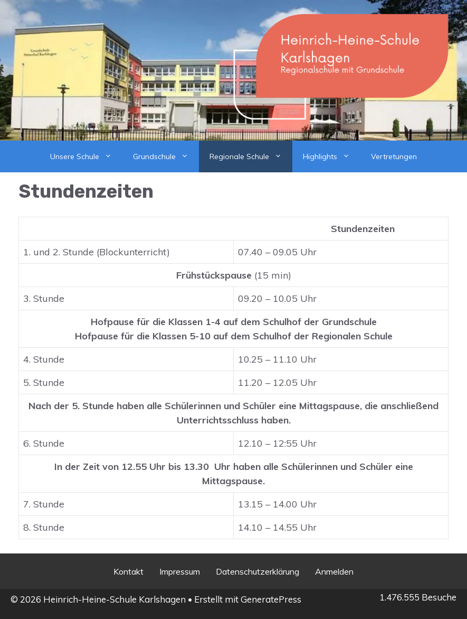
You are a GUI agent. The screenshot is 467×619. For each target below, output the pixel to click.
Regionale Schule (250, 156)
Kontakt (128, 571)
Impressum (179, 571)
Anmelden (334, 571)
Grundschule (166, 156)
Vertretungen (394, 156)
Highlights (331, 156)
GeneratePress (271, 599)
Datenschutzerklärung (257, 571)
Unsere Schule (86, 156)
